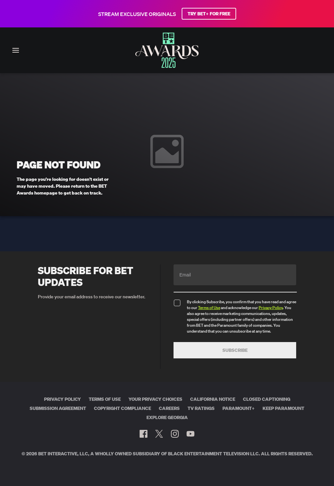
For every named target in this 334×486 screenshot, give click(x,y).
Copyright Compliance (122, 408)
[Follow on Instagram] (175, 434)
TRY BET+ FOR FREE (209, 14)
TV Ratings (201, 408)
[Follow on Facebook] (143, 434)
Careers (169, 408)
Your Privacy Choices (155, 399)
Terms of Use (209, 307)
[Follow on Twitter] (159, 434)
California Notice (212, 399)
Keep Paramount (283, 408)
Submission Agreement (58, 408)
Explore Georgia (167, 417)
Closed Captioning (266, 399)
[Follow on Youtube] (190, 434)
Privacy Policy (271, 307)
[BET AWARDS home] (167, 66)
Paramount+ (238, 408)
